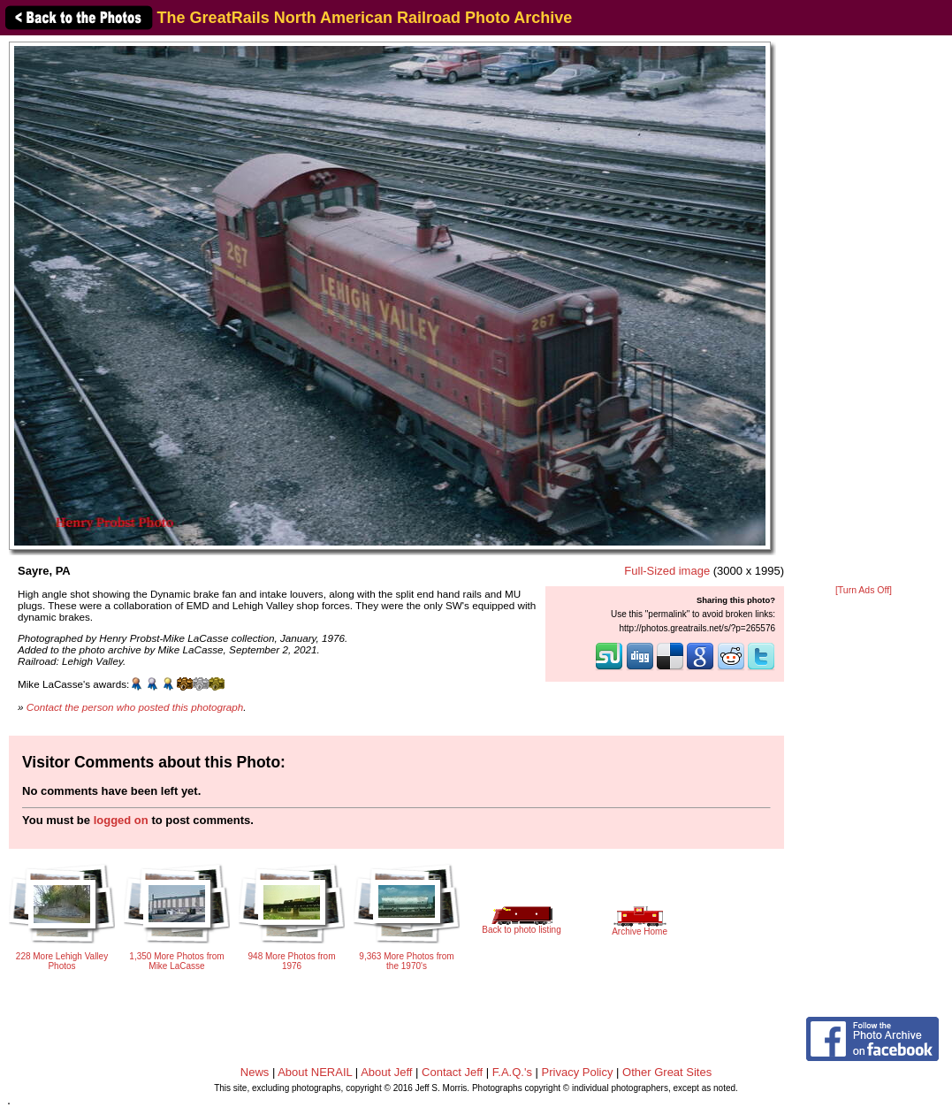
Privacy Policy (577, 1072)
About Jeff (386, 1072)
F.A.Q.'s (512, 1072)
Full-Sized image (667, 570)
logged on (121, 820)
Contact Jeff (452, 1072)
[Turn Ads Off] (863, 590)
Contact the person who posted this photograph (135, 707)
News (255, 1072)
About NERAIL (315, 1072)
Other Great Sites (667, 1072)
